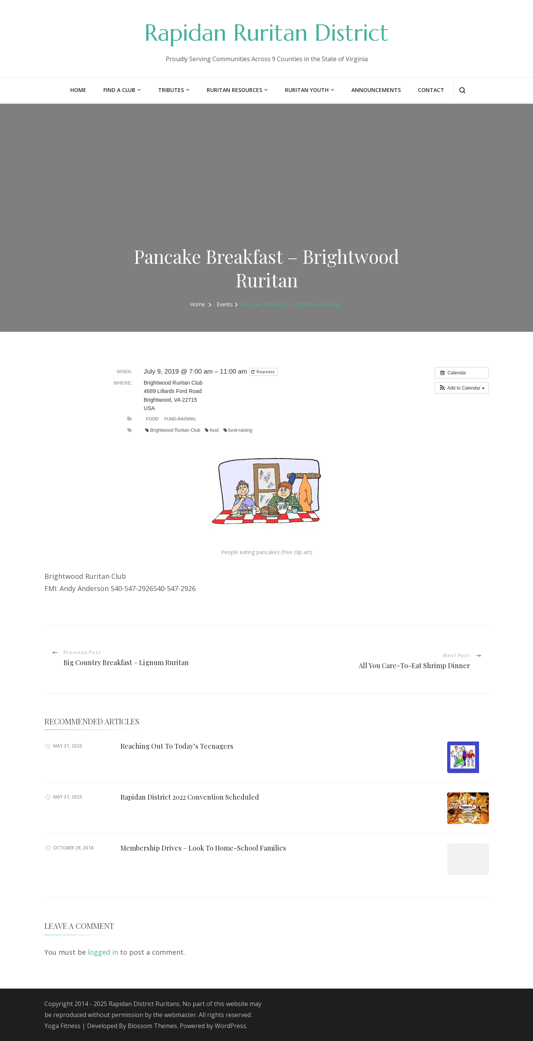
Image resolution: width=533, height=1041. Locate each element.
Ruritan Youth (307, 89)
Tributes (171, 89)
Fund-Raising (180, 419)
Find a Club (119, 89)
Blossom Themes (152, 1026)
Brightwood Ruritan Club (172, 430)
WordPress (230, 1026)
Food (152, 419)
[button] (462, 388)
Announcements (376, 89)
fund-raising (237, 430)
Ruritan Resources (234, 89)
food (212, 430)
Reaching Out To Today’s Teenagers (176, 745)
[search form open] (462, 90)
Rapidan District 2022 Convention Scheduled (189, 796)
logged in (103, 952)
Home (78, 89)
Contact (431, 89)
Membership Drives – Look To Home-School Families (203, 847)
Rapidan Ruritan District (266, 33)
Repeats (263, 371)
